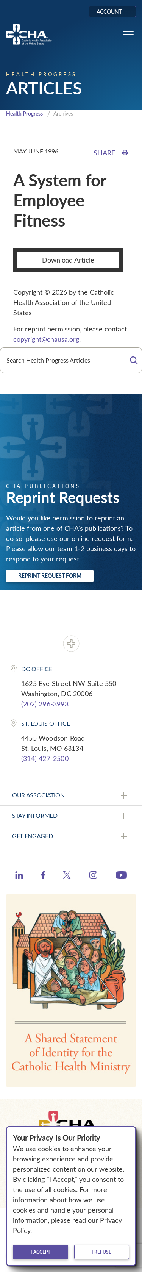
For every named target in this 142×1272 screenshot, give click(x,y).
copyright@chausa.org (46, 339)
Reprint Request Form (49, 575)
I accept (40, 1252)
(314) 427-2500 (45, 758)
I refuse (101, 1252)
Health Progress (24, 113)
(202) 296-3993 (45, 703)
